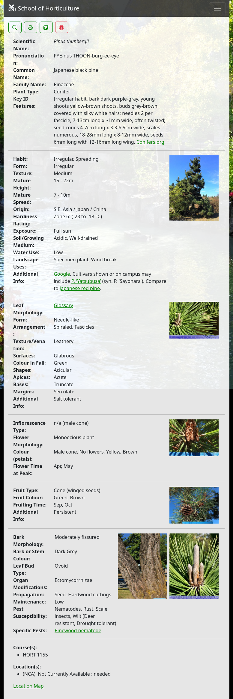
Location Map (28, 686)
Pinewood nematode (78, 630)
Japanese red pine (80, 288)
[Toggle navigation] (217, 8)
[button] (15, 27)
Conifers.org (150, 142)
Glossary (63, 305)
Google (62, 274)
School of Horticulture (43, 8)
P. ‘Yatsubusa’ (86, 281)
